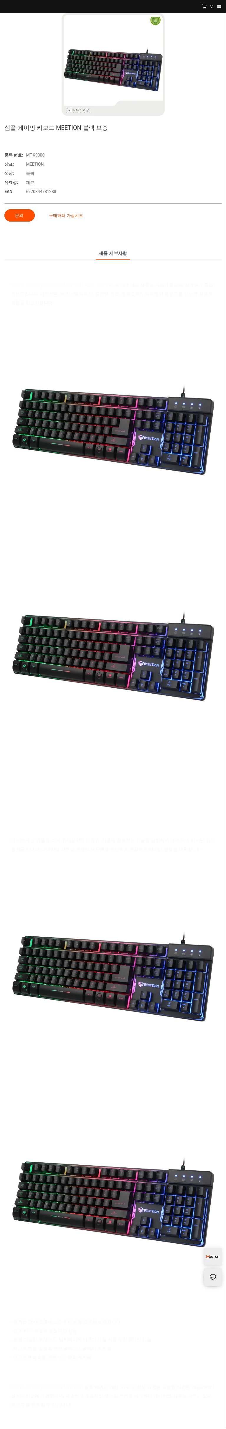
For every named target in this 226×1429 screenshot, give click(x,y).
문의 (19, 215)
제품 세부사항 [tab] (113, 253)
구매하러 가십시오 (66, 215)
